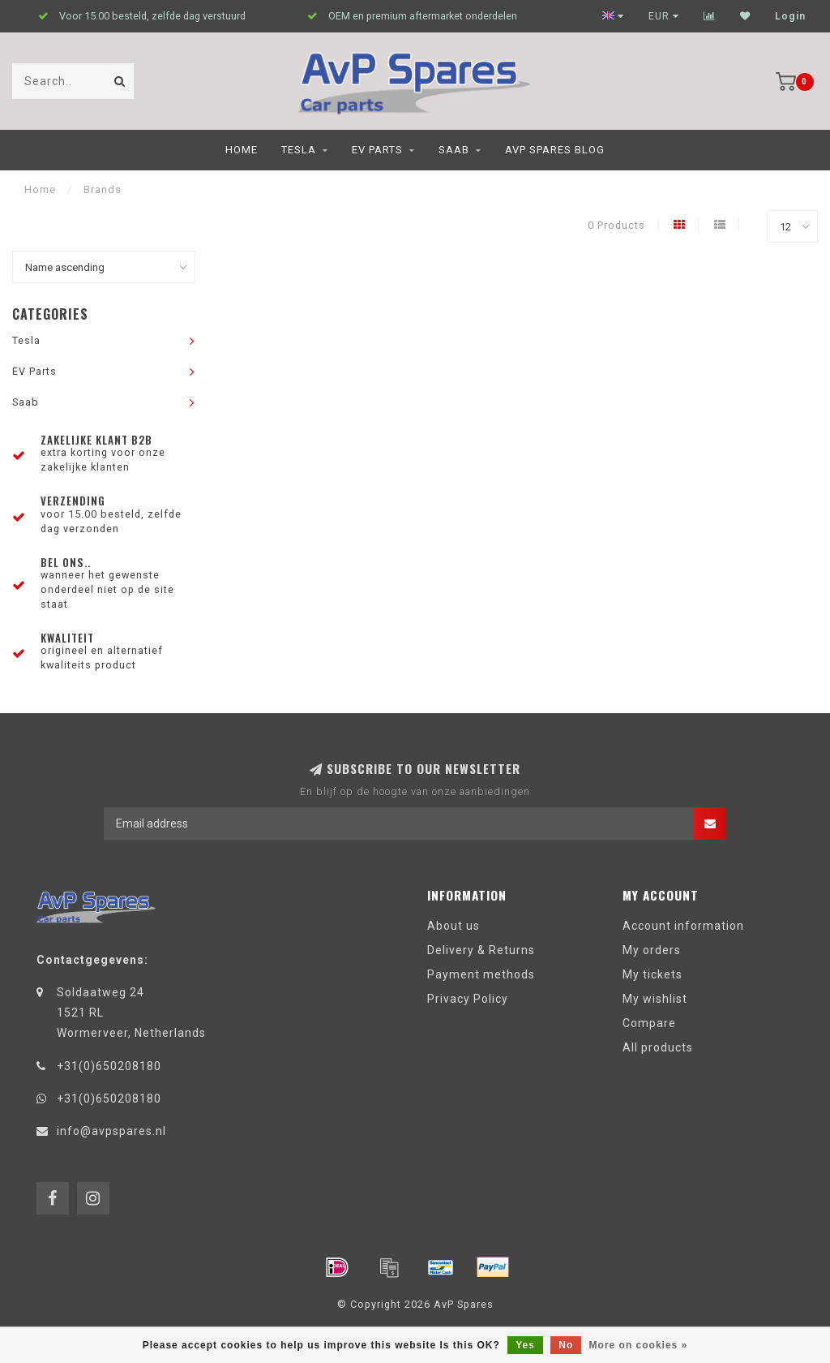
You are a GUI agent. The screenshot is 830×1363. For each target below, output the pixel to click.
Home (241, 150)
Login (790, 16)
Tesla (298, 150)
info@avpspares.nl (111, 1130)
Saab (454, 150)
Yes (525, 1345)
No (565, 1345)
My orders (651, 950)
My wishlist (654, 998)
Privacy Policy (467, 998)
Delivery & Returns (481, 950)
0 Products (616, 225)
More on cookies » (638, 1345)
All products (657, 1047)
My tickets (652, 974)
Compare (649, 1023)
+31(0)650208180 (109, 1066)
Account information (683, 925)
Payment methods (481, 974)
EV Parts (377, 150)
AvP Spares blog (555, 150)
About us (453, 925)
